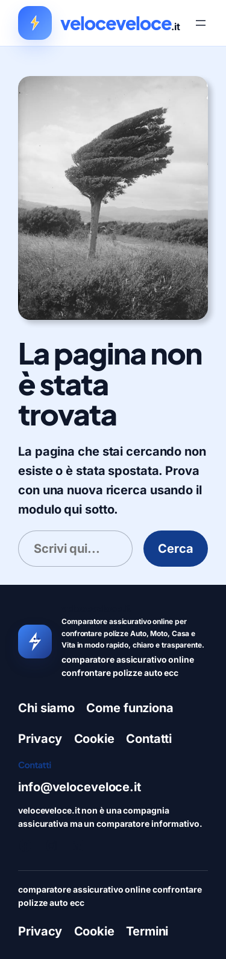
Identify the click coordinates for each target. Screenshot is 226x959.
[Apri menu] (200, 23)
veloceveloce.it (96, 608)
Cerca (175, 548)
